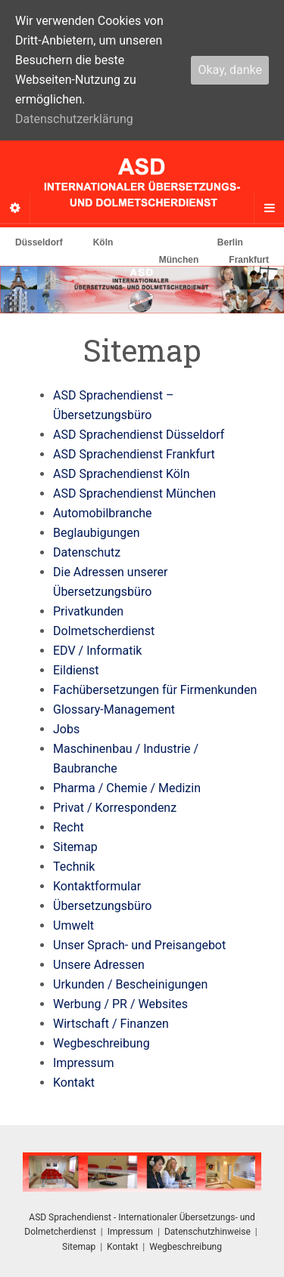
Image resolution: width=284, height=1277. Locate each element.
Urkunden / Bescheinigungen (130, 984)
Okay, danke (230, 70)
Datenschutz (86, 552)
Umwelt (73, 925)
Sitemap (75, 847)
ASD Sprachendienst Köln (121, 474)
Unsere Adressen (99, 965)
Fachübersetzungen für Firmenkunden (155, 690)
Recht (68, 827)
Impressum (83, 1063)
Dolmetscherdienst (103, 631)
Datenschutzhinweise (207, 1231)
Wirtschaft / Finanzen (111, 1023)
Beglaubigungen (96, 533)
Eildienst (76, 670)
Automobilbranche (102, 513)
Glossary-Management (114, 709)
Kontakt (74, 1082)
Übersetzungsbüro (102, 906)
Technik (74, 866)
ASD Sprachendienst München (134, 493)
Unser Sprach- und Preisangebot (139, 945)
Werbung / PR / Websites (120, 1004)
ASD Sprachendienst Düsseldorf (138, 434)
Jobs (66, 729)
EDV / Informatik (97, 650)
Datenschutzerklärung (74, 119)
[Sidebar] (15, 208)
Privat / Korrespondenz (114, 807)
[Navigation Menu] (269, 208)
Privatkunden (88, 611)
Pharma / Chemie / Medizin (127, 788)
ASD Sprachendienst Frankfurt (134, 454)
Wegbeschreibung (101, 1043)
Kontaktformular (97, 886)
